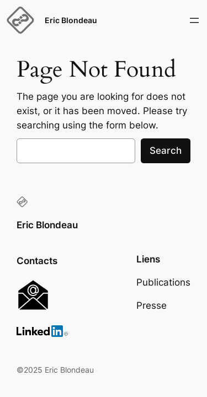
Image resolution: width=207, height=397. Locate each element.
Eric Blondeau (71, 20)
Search (166, 150)
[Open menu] (194, 20)
